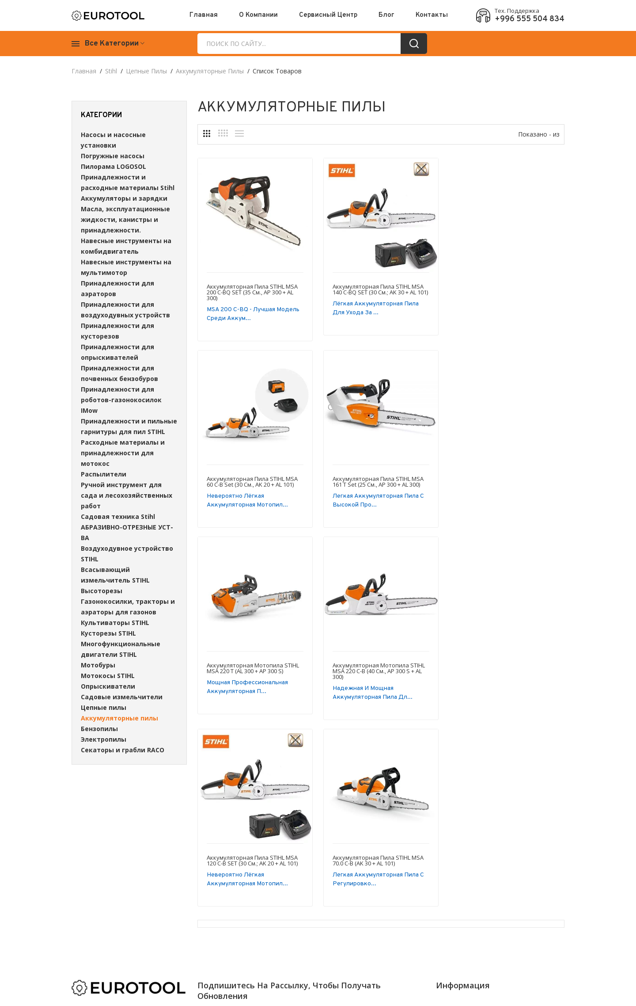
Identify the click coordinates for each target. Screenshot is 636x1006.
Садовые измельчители (122, 697)
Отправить (369, 884)
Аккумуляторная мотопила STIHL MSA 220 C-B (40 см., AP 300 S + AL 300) (504, 484)
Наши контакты (459, 882)
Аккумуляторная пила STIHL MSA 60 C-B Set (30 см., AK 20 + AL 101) (503, 289)
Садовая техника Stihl (118, 516)
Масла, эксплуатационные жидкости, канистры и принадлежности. (125, 219)
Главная (203, 15)
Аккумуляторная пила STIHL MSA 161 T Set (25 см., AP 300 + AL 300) (252, 481)
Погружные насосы (112, 156)
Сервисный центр (328, 15)
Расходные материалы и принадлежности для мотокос (123, 453)
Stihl (111, 71)
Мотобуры (98, 665)
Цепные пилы (146, 71)
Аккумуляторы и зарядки (124, 198)
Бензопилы (99, 728)
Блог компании (541, 869)
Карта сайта (537, 882)
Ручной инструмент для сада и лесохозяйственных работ (126, 495)
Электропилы (103, 739)
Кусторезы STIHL (108, 633)
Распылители (103, 474)
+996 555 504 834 (529, 19)
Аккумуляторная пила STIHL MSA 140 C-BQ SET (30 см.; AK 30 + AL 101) (380, 289)
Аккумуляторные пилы (210, 71)
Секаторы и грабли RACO (122, 750)
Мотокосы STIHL (108, 675)
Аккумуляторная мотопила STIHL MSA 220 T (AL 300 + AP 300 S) (379, 481)
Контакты (432, 15)
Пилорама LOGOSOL (113, 166)
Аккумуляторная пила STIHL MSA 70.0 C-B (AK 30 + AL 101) (378, 674)
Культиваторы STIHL (115, 622)
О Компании (258, 15)
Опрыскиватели (108, 686)
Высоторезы (101, 591)
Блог (386, 15)
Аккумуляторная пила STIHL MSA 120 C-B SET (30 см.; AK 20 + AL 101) (252, 674)
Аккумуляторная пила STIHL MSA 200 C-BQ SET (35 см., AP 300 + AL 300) (252, 292)
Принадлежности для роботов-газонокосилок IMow (121, 400)
